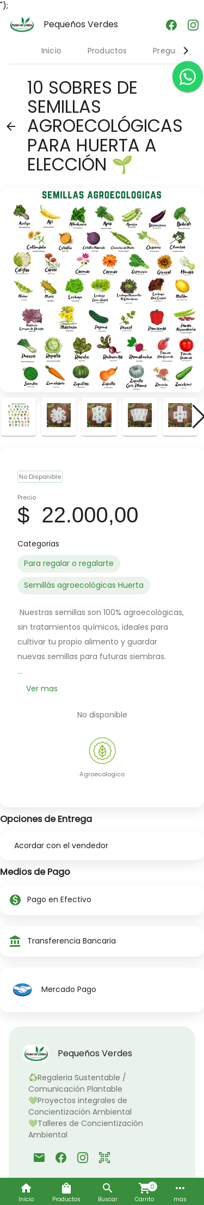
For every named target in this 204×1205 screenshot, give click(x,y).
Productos (107, 50)
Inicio (51, 50)
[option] (68, 564)
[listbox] (102, 574)
